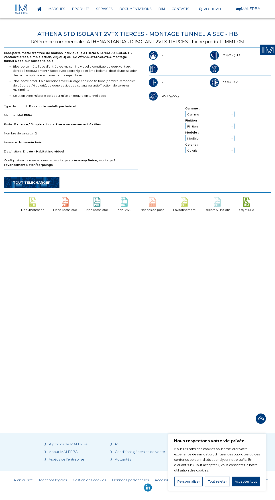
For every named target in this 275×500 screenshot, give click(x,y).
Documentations (135, 9)
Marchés (56, 9)
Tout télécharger (32, 182)
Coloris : (191, 144)
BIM (161, 9)
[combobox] (209, 114)
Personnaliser (188, 481)
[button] (212, 9)
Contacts (180, 9)
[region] (217, 462)
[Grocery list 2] (200, 305)
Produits (81, 9)
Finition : (191, 120)
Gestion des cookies (89, 480)
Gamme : (192, 108)
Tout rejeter (217, 481)
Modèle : (192, 132)
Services (104, 9)
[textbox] (209, 114)
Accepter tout (246, 481)
